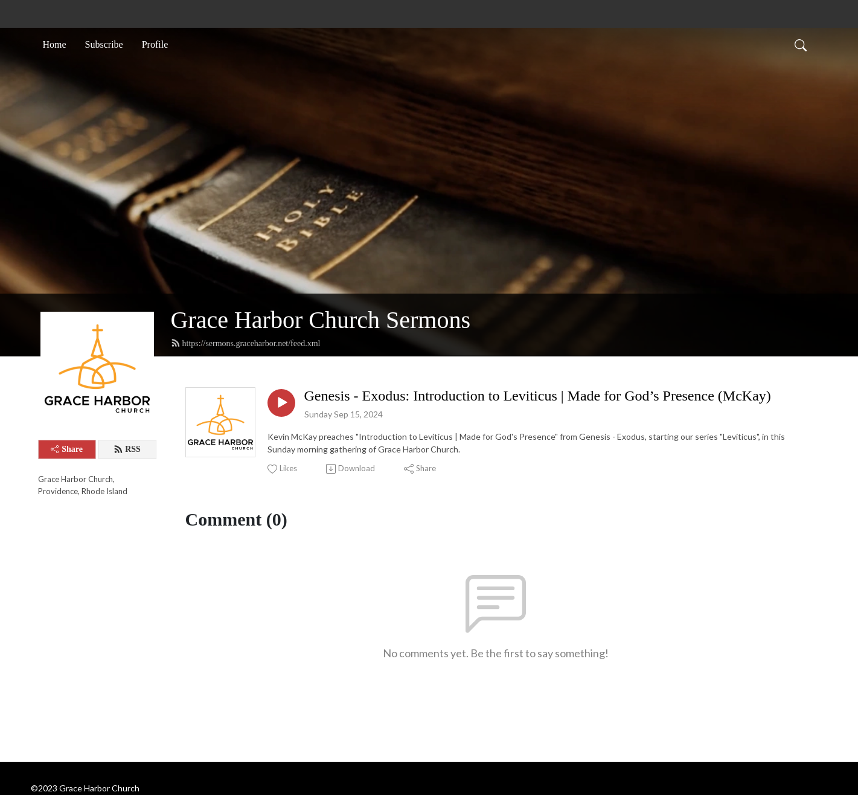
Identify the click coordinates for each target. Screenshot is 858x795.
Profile (155, 44)
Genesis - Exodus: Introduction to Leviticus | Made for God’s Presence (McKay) (537, 396)
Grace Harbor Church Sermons (321, 319)
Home (54, 44)
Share (67, 449)
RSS (127, 449)
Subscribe (104, 44)
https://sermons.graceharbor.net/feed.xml (246, 343)
